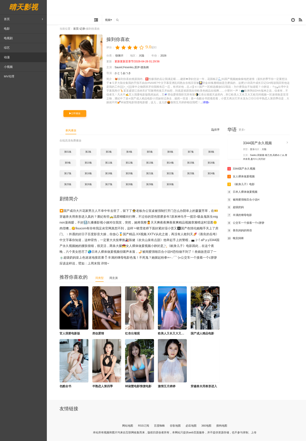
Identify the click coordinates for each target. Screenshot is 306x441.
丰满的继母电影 (241, 215)
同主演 (115, 278)
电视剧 (8, 38)
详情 (210, 102)
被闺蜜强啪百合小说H (245, 200)
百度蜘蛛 (161, 425)
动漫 (7, 57)
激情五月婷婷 (168, 386)
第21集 (151, 173)
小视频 (8, 66)
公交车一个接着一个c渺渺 (247, 223)
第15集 (192, 163)
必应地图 (192, 425)
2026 (165, 55)
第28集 (131, 184)
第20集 (131, 173)
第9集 (70, 163)
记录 (84, 29)
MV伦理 (9, 76)
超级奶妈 (237, 207)
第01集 (69, 152)
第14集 (172, 163)
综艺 (7, 47)
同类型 (101, 278)
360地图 (208, 425)
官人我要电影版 (71, 333)
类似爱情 (100, 333)
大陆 (143, 55)
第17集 (69, 173)
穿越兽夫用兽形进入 (205, 386)
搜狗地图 (223, 425)
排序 (217, 130)
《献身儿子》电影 (242, 184)
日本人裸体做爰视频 (244, 192)
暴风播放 (72, 130)
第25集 (69, 184)
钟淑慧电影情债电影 (140, 386)
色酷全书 (67, 386)
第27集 (110, 184)
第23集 (192, 173)
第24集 (213, 173)
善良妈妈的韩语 (241, 230)
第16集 (213, 163)
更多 (243, 130)
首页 (23, 19)
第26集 (90, 184)
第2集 (90, 152)
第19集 (110, 173)
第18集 (90, 173)
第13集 (151, 163)
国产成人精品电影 (204, 333)
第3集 (111, 152)
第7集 (192, 152)
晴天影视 (23, 7)
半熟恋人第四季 (104, 386)
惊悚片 (121, 55)
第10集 (90, 163)
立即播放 (76, 113)
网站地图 (129, 425)
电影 (7, 28)
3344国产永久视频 (259, 143)
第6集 (172, 152)
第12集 (131, 163)
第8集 (213, 152)
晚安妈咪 (237, 238)
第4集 (131, 152)
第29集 (151, 184)
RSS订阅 (145, 425)
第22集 (172, 173)
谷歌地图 (177, 425)
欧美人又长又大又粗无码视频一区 (182, 333)
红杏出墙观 (134, 333)
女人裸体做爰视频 (242, 177)
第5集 (152, 152)
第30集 (172, 184)
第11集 (110, 163)
